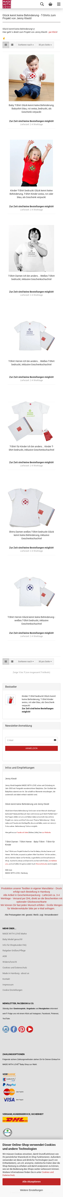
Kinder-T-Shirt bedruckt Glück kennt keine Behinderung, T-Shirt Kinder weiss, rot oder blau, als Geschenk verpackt (31, 194)
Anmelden (32, 748)
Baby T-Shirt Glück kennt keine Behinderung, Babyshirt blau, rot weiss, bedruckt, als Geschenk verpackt (31, 108)
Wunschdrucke (41, 864)
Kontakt (6, 979)
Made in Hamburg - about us (16, 973)
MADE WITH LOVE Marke (15, 933)
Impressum (8, 984)
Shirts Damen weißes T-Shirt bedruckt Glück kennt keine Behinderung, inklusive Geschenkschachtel (31, 535)
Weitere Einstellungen (31, 1190)
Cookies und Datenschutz (15, 967)
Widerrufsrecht (10, 962)
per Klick (53, 32)
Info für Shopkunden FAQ (14, 945)
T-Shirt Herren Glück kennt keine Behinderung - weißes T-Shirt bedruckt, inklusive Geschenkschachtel (31, 620)
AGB (5, 956)
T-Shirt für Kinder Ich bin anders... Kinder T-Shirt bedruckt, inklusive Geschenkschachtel (31, 448)
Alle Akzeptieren (31, 1181)
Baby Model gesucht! (12, 939)
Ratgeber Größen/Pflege (14, 950)
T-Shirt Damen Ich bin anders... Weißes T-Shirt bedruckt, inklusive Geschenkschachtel (31, 277)
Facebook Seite (22, 832)
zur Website (46, 832)
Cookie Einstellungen (12, 990)
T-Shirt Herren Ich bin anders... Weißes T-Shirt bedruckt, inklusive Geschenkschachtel (31, 363)
